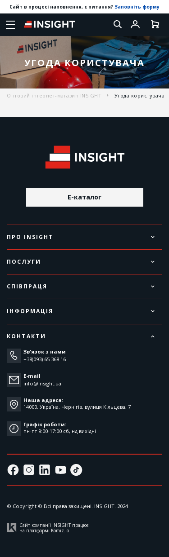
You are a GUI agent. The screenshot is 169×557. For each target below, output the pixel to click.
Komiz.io (60, 530)
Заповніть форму (137, 6)
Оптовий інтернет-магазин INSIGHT (54, 95)
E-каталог (84, 197)
